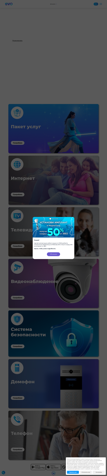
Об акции (53, 254)
